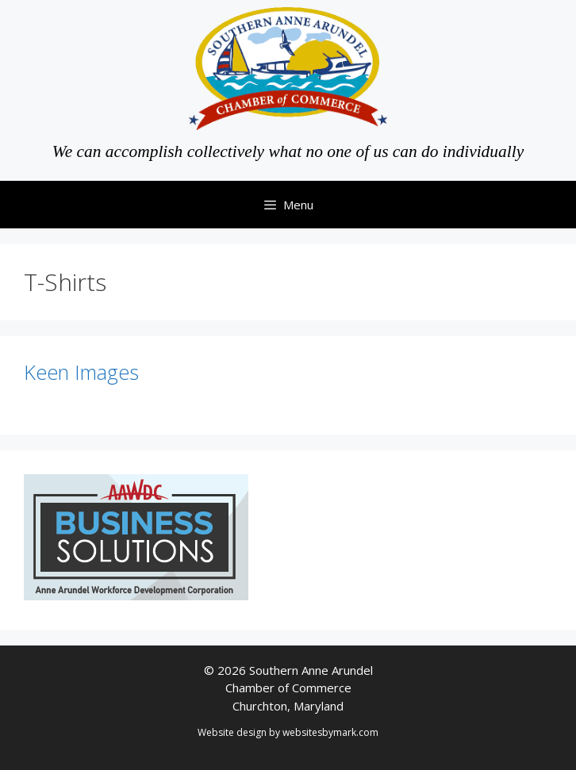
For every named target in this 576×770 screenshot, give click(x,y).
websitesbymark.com (330, 732)
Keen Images (81, 371)
